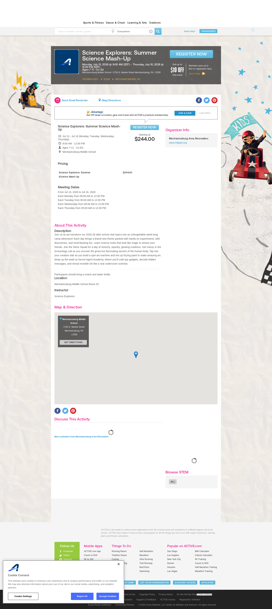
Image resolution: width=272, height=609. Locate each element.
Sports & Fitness (93, 22)
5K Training (200, 559)
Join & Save (185, 113)
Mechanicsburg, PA (127, 79)
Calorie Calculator (203, 555)
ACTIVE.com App (92, 551)
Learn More (204, 113)
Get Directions (73, 342)
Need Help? (190, 31)
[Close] (118, 564)
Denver (170, 563)
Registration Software (189, 599)
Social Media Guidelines (99, 605)
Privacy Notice (166, 594)
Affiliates (207, 582)
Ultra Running (146, 559)
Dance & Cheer (115, 22)
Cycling (115, 559)
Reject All (82, 596)
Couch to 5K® (90, 555)
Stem (107, 79)
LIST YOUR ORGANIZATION (154, 582)
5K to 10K (89, 559)
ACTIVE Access (167, 599)
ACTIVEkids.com (64, 22)
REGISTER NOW (144, 127)
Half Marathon (146, 551)
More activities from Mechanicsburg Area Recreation (81, 436)
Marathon (144, 555)
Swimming (144, 571)
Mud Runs (144, 567)
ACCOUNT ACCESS (185, 582)
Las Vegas (172, 571)
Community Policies (124, 605)
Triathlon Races (119, 555)
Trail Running (145, 563)
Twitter (66, 555)
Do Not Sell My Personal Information (194, 594)
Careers (128, 599)
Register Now (191, 54)
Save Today (194, 73)
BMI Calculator (202, 551)
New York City (174, 559)
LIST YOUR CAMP (125, 582)
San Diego (172, 551)
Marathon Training (203, 571)
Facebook (68, 551)
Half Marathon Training (206, 567)
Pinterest (67, 559)
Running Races (119, 551)
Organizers (208, 31)
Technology (90, 79)
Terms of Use (128, 594)
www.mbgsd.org (178, 142)
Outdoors (155, 22)
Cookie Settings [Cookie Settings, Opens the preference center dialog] (23, 596)
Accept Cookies (107, 596)
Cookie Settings (204, 594)
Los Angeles (173, 555)
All (173, 481)
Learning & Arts (137, 22)
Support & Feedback (146, 599)
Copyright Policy (147, 594)
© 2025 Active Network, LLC (151, 605)
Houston (171, 567)
